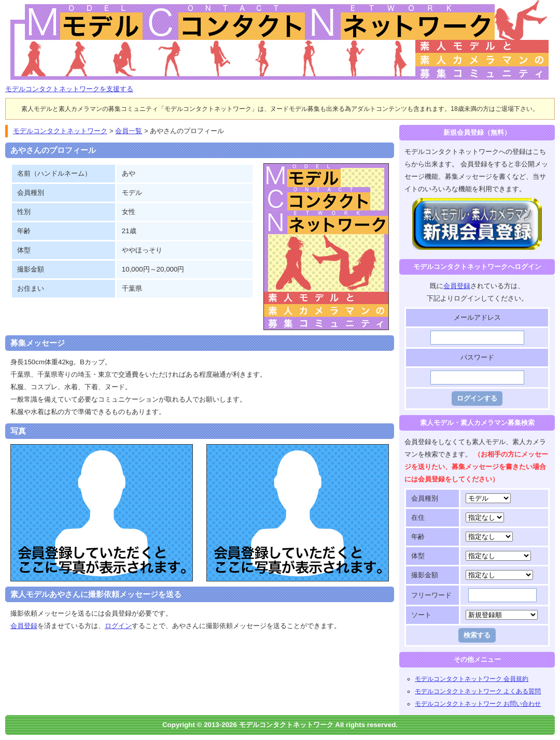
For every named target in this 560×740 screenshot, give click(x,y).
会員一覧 (128, 131)
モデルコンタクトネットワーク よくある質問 (478, 691)
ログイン (118, 626)
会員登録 (23, 626)
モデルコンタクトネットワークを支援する (69, 89)
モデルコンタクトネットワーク (60, 131)
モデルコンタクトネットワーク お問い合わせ (478, 703)
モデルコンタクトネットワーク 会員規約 (471, 678)
